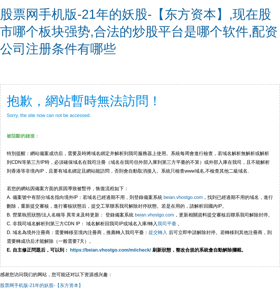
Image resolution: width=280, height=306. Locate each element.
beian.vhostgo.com (183, 197)
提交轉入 (157, 232)
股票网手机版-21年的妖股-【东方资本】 (41, 285)
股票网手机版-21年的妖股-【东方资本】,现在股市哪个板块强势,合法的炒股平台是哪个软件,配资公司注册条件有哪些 (139, 31)
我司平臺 (167, 223)
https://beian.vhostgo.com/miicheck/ (110, 249)
